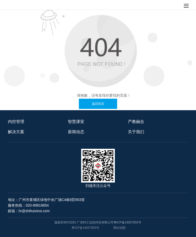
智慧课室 (76, 121)
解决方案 (16, 132)
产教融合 (136, 121)
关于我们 (136, 132)
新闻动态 (76, 132)
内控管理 (16, 121)
